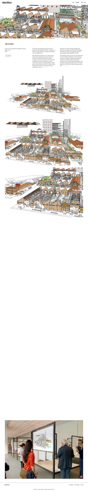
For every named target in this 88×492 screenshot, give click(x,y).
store (82, 2)
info (73, 2)
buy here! (8, 55)
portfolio (77, 2)
